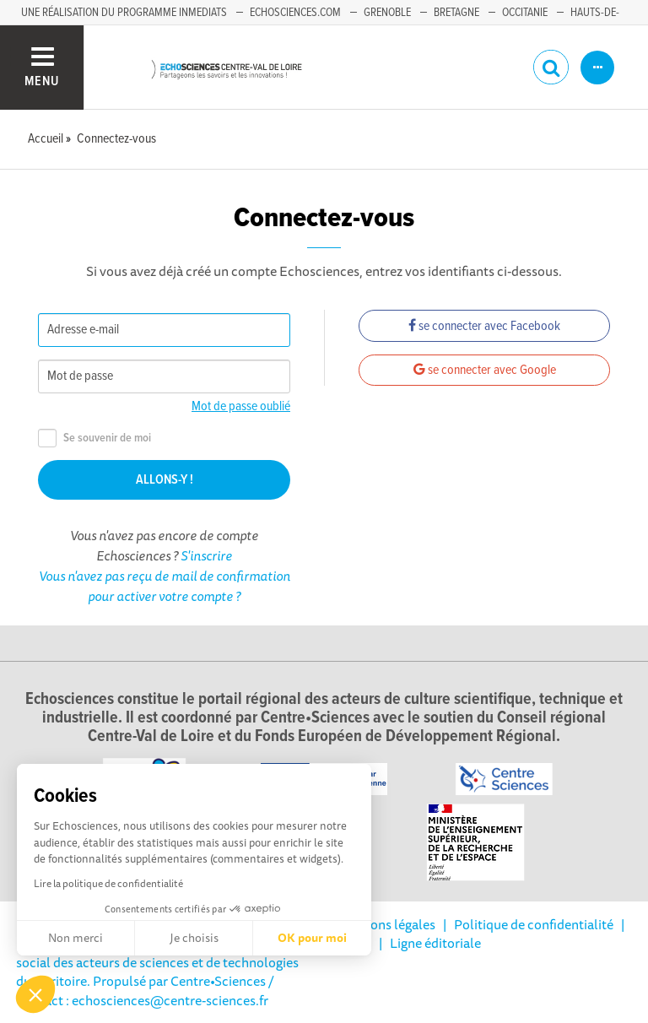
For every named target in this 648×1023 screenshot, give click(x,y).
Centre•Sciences (218, 981)
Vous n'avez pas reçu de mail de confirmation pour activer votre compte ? (164, 586)
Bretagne (456, 12)
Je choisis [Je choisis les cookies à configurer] (194, 937)
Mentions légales (385, 924)
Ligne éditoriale (435, 943)
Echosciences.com (295, 12)
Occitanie (525, 12)
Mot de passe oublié (241, 406)
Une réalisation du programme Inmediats (124, 12)
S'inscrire (206, 555)
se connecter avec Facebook (484, 326)
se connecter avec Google (484, 370)
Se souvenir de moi (94, 438)
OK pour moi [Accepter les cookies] (312, 937)
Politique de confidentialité (533, 924)
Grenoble (387, 12)
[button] (35, 994)
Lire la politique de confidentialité (108, 883)
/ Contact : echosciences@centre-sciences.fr (145, 990)
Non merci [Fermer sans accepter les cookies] (75, 937)
